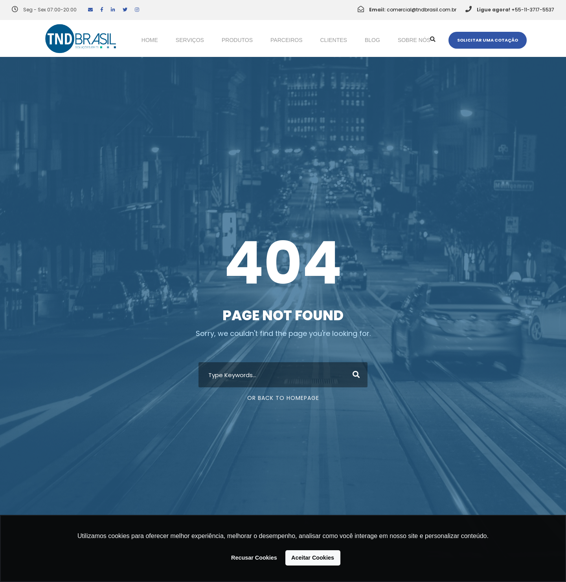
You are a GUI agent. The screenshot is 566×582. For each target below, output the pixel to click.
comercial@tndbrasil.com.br (421, 9)
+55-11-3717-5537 (532, 9)
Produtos (237, 40)
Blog (372, 40)
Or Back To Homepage (283, 398)
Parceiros (286, 40)
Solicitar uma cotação (487, 40)
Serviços (190, 40)
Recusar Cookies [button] (254, 558)
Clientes (333, 40)
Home (150, 40)
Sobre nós (414, 40)
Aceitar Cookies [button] (312, 558)
